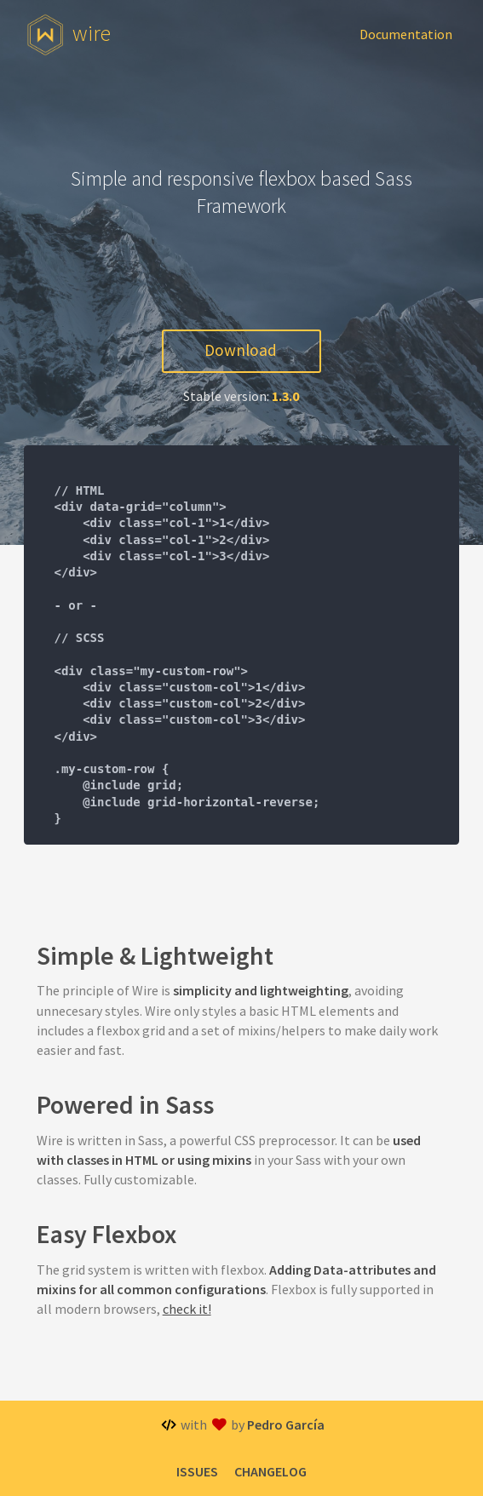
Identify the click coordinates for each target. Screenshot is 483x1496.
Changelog (270, 1471)
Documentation (405, 34)
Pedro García (286, 1424)
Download (241, 350)
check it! (187, 1308)
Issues (197, 1471)
